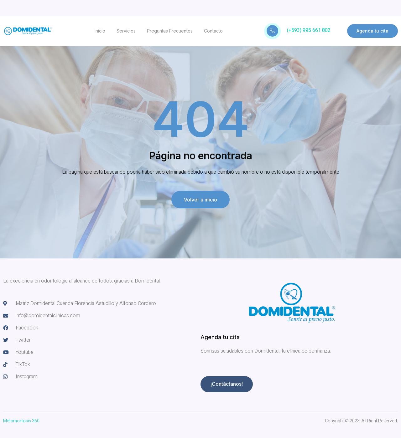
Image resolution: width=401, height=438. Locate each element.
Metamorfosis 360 (21, 421)
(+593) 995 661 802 (309, 30)
